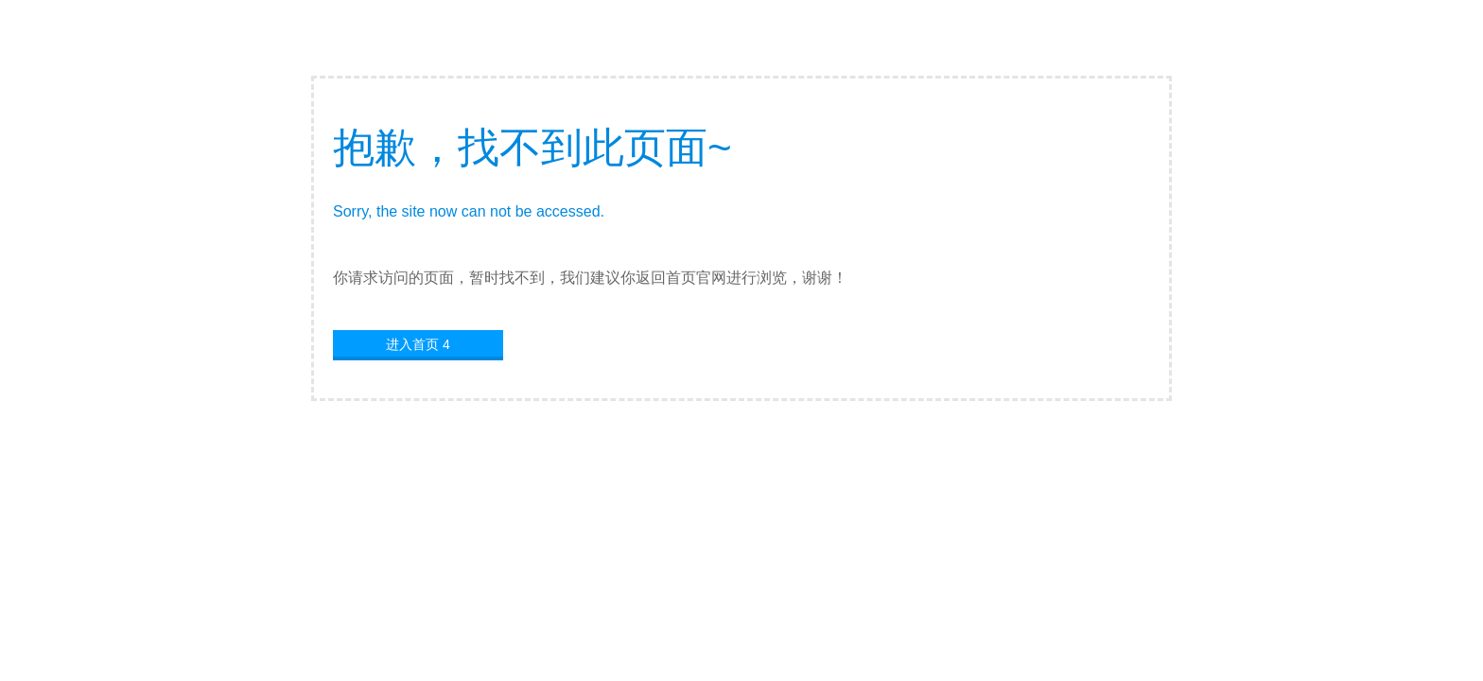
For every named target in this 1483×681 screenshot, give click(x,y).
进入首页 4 (418, 344)
